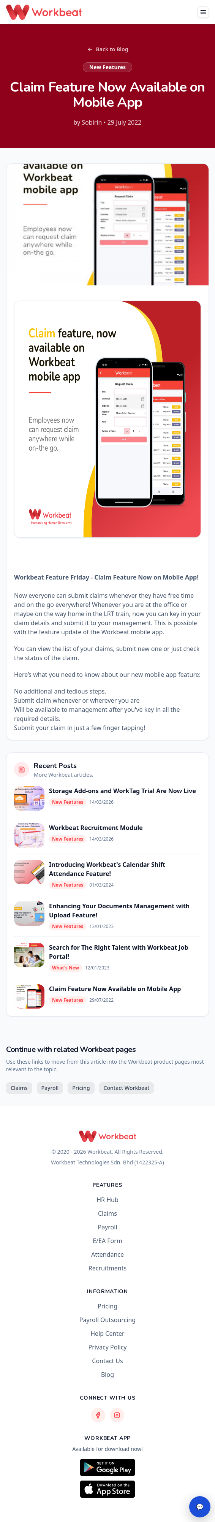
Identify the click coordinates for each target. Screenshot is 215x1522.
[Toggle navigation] (203, 12)
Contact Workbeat (127, 1087)
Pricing (81, 1087)
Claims (19, 1087)
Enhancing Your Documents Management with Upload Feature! (119, 910)
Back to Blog (107, 49)
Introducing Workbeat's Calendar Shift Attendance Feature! (107, 869)
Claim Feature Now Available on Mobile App (115, 989)
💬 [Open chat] (200, 1507)
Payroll (50, 1087)
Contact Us (107, 1361)
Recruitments (107, 1268)
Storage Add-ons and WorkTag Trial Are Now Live (122, 791)
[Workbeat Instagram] (117, 1415)
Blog (107, 1374)
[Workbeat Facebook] (98, 1415)
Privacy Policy (108, 1347)
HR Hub (107, 1200)
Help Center (107, 1333)
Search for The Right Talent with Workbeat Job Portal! (118, 952)
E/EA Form (107, 1241)
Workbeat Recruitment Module (96, 828)
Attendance (107, 1254)
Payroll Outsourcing (107, 1320)
